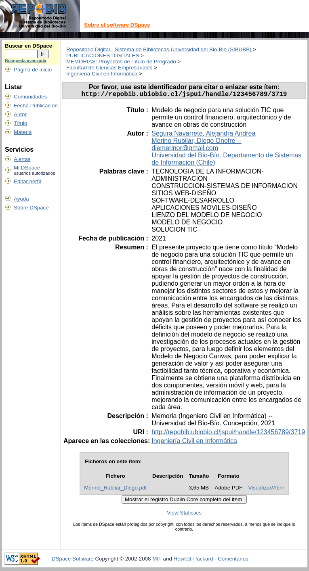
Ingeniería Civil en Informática (101, 74)
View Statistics (184, 514)
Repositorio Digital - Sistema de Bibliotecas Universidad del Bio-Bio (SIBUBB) (159, 49)
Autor (20, 114)
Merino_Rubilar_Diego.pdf (115, 489)
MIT (157, 560)
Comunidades (30, 97)
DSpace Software (73, 560)
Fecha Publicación (36, 105)
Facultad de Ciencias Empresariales (109, 68)
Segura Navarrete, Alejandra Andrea (203, 135)
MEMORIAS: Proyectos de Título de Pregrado (121, 62)
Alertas (22, 159)
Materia (23, 132)
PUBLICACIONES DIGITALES (102, 55)
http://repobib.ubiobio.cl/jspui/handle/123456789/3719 (228, 433)
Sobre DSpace (31, 208)
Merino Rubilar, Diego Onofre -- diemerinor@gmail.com (196, 146)
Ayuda (21, 199)
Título (20, 123)
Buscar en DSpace (28, 46)
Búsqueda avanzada (25, 60)
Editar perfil (27, 181)
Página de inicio (33, 70)
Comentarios (233, 560)
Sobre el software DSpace (117, 25)
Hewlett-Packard (193, 560)
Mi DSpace (27, 168)
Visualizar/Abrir (266, 489)
